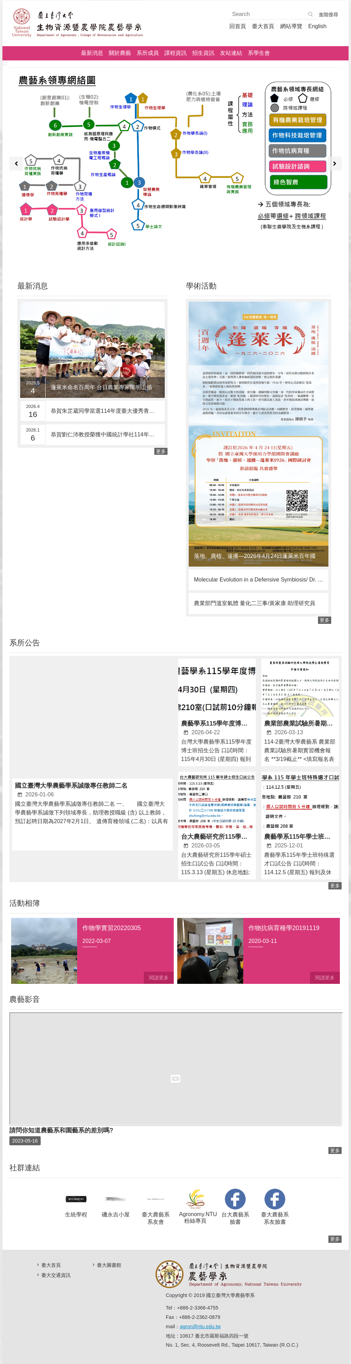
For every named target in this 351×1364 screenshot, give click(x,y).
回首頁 (237, 26)
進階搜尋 (328, 14)
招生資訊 (203, 53)
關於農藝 (120, 53)
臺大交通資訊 (56, 1275)
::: (4, 63)
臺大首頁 (263, 26)
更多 (161, 451)
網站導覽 (291, 26)
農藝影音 (24, 999)
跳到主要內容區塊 (3, 3)
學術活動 (201, 286)
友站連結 (231, 53)
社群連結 (24, 1167)
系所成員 (148, 53)
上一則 (16, 163)
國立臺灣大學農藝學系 (77, 22)
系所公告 (24, 642)
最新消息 (92, 53)
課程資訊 (175, 53)
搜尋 (310, 14)
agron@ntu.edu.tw (200, 1326)
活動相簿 (24, 903)
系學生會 (259, 53)
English (317, 26)
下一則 (335, 163)
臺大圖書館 (109, 1265)
